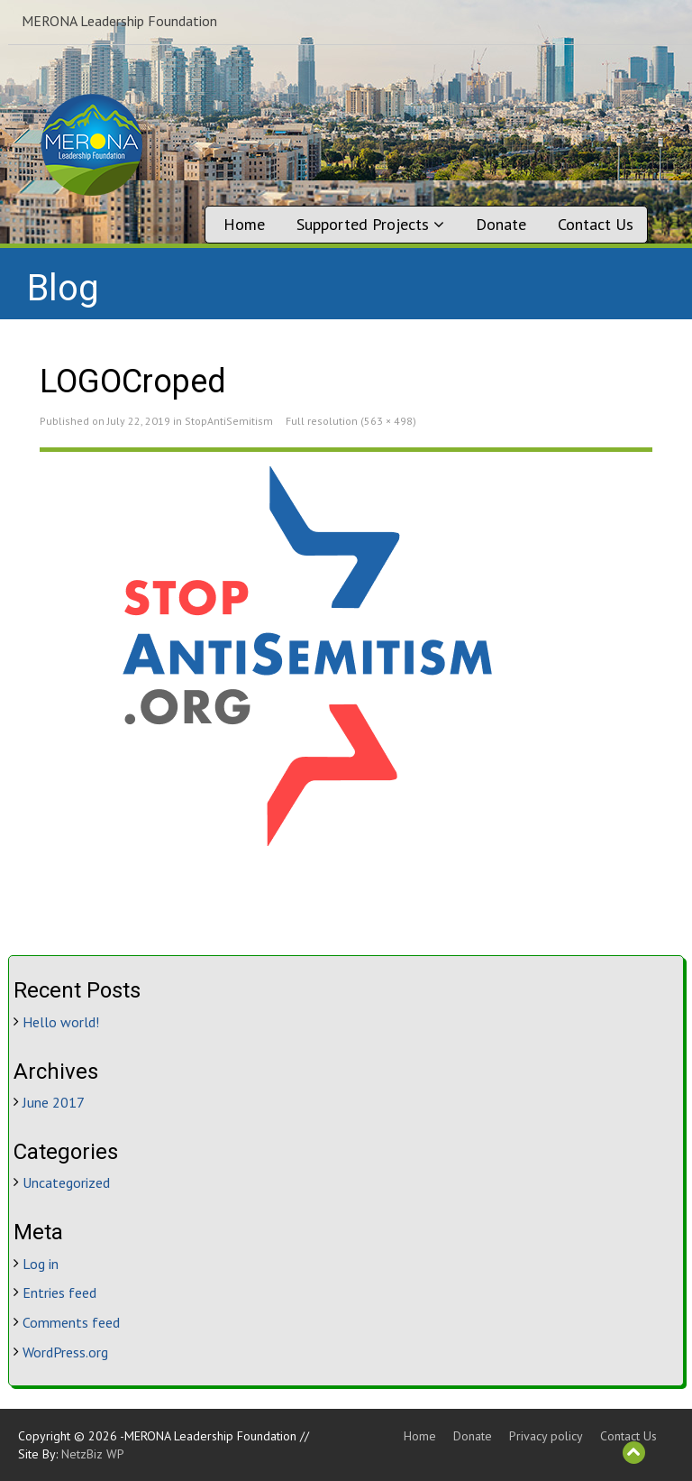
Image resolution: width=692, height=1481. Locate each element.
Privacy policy (546, 1436)
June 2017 (54, 1102)
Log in (41, 1264)
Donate (501, 224)
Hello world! (61, 1022)
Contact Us (595, 224)
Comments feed (71, 1322)
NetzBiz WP (92, 1454)
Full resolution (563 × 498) (351, 421)
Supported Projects (370, 224)
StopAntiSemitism (229, 421)
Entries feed (59, 1292)
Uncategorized (66, 1182)
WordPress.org (65, 1352)
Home (244, 224)
